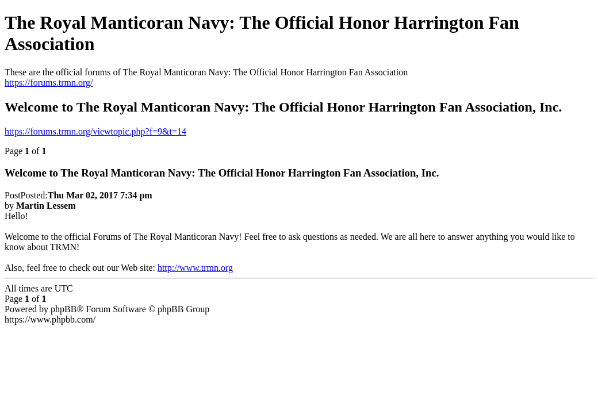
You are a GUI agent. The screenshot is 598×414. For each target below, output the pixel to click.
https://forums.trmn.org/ (49, 82)
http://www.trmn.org (195, 268)
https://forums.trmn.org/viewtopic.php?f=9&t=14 (95, 131)
